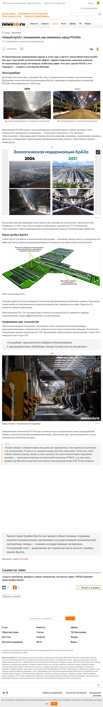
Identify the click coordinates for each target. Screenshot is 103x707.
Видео (74, 641)
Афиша (74, 627)
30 (22, 49)
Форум (74, 637)
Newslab (24, 558)
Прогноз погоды (34, 3)
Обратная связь (10, 632)
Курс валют (61, 3)
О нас (5, 627)
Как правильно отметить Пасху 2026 (33, 13)
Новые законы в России (11, 16)
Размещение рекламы (95, 694)
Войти (91, 3)
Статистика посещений (76, 692)
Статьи (6, 32)
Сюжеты (40, 637)
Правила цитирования (52, 692)
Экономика (16, 32)
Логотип (6, 637)
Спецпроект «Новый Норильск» (36, 16)
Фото (39, 641)
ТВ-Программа (78, 632)
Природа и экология (11, 596)
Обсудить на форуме (90, 587)
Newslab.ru (3, 49)
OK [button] (54, 704)
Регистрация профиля (89, 8)
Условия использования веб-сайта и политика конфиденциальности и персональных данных (37, 650)
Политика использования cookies (14, 653)
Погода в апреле (8, 13)
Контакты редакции (12, 641)
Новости (40, 627)
